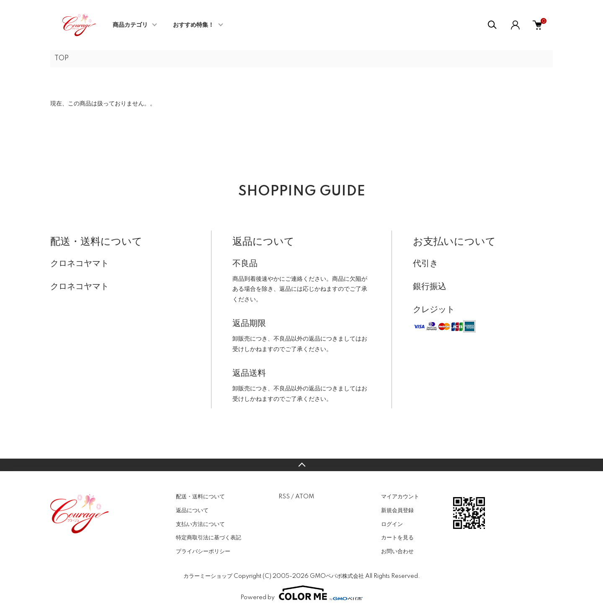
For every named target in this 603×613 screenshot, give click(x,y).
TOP (61, 58)
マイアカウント (400, 497)
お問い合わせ (397, 551)
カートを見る (397, 538)
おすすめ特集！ (193, 25)
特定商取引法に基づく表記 (208, 538)
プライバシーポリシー (203, 551)
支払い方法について (200, 524)
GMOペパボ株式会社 (337, 576)
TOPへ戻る (301, 465)
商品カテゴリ (130, 25)
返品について (192, 510)
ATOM (304, 497)
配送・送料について (200, 497)
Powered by (301, 592)
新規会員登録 (397, 510)
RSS (284, 497)
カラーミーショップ (207, 576)
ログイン (392, 524)
